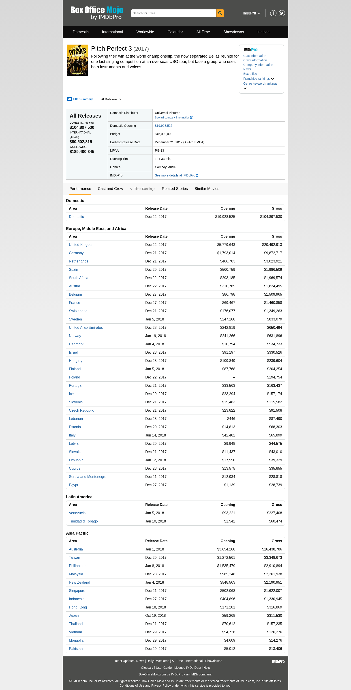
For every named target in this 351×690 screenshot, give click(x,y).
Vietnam (75, 632)
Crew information (255, 60)
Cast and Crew (110, 189)
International (112, 32)
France (74, 303)
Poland (74, 377)
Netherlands (78, 261)
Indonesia (76, 599)
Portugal (75, 385)
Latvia (74, 443)
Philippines (77, 566)
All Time (203, 32)
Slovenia (76, 402)
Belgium (75, 294)
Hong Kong (78, 607)
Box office (250, 73)
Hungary (75, 361)
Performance (80, 189)
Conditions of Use (132, 685)
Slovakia (75, 452)
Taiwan (74, 557)
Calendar (175, 32)
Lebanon (76, 419)
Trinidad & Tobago (83, 521)
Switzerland (78, 311)
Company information (258, 65)
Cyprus (74, 468)
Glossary (147, 667)
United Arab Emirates (86, 327)
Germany (76, 253)
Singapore (77, 591)
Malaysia (76, 574)
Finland (75, 369)
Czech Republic (81, 410)
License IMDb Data (187, 667)
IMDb (194, 674)
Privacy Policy (161, 685)
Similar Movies (207, 189)
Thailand (76, 624)
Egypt (73, 485)
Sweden (75, 319)
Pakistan (76, 649)
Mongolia (76, 640)
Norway (75, 336)
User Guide (164, 667)
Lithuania (76, 460)
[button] (251, 13)
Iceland (75, 394)
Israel (73, 352)
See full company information (174, 117)
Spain (73, 269)
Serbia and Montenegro (87, 477)
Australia (76, 549)
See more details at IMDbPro (177, 175)
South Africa (78, 278)
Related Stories (175, 189)
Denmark (76, 344)
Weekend (162, 661)
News (247, 69)
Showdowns (233, 32)
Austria (74, 286)
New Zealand (79, 582)
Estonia (75, 427)
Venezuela (77, 513)
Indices (263, 32)
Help (206, 667)
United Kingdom (81, 245)
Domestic (81, 32)
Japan (74, 615)
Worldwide (145, 32)
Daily (150, 661)
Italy (72, 435)
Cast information (254, 56)
